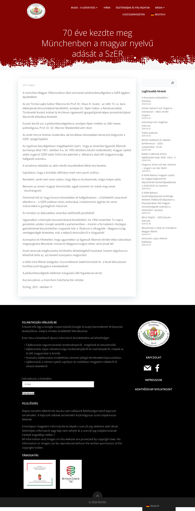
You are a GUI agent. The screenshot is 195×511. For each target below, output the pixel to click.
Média (161, 7)
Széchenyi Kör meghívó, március (159, 121)
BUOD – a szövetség (85, 7)
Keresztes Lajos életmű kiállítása (159, 234)
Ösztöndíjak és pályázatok (133, 7)
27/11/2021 (29, 88)
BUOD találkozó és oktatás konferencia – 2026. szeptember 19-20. (159, 139)
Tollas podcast (149, 128)
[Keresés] (173, 85)
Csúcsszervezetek (134, 14)
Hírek (107, 7)
